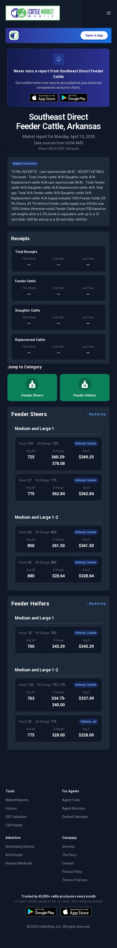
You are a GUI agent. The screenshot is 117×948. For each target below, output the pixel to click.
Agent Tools (71, 800)
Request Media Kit (19, 863)
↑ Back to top (96, 414)
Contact (68, 863)
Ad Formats (14, 855)
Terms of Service (74, 880)
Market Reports (17, 800)
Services (68, 846)
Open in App (94, 35)
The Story (69, 855)
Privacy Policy (72, 872)
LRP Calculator (16, 817)
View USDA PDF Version (58, 148)
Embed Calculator (75, 817)
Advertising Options (20, 846)
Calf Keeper (14, 825)
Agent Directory (73, 808)
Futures (11, 808)
